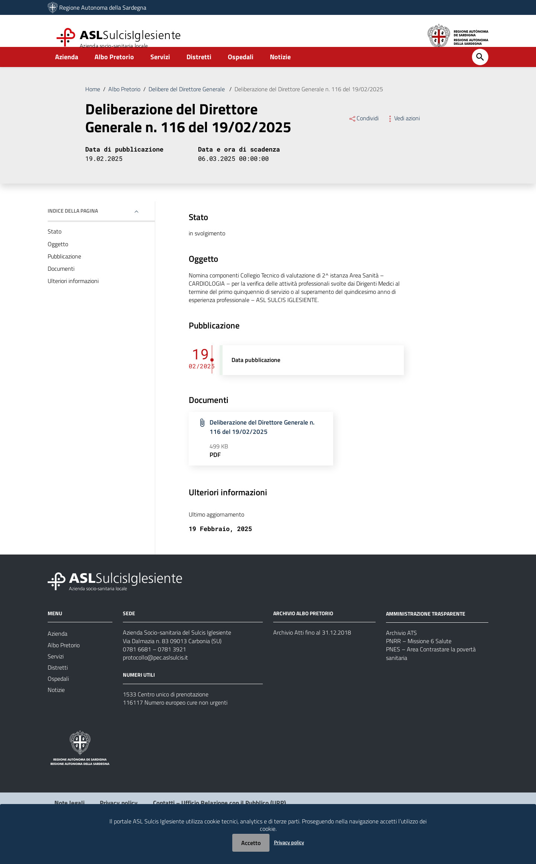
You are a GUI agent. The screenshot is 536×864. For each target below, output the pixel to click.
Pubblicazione (64, 272)
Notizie (280, 69)
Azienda (66, 69)
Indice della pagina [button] (73, 225)
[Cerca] (480, 69)
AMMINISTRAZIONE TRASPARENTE (425, 637)
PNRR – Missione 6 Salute (419, 665)
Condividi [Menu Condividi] (363, 131)
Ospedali (240, 69)
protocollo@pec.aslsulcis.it (155, 682)
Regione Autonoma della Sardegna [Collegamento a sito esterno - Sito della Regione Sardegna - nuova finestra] (102, 7)
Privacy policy (289, 842)
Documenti (61, 285)
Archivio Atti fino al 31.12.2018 (312, 655)
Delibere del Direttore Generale (187, 102)
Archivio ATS (401, 656)
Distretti (198, 69)
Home (92, 102)
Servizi (160, 69)
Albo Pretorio (114, 69)
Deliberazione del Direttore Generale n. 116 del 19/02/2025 (308, 102)
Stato (54, 246)
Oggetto (58, 259)
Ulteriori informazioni (73, 298)
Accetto (251, 842)
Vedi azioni (403, 131)
